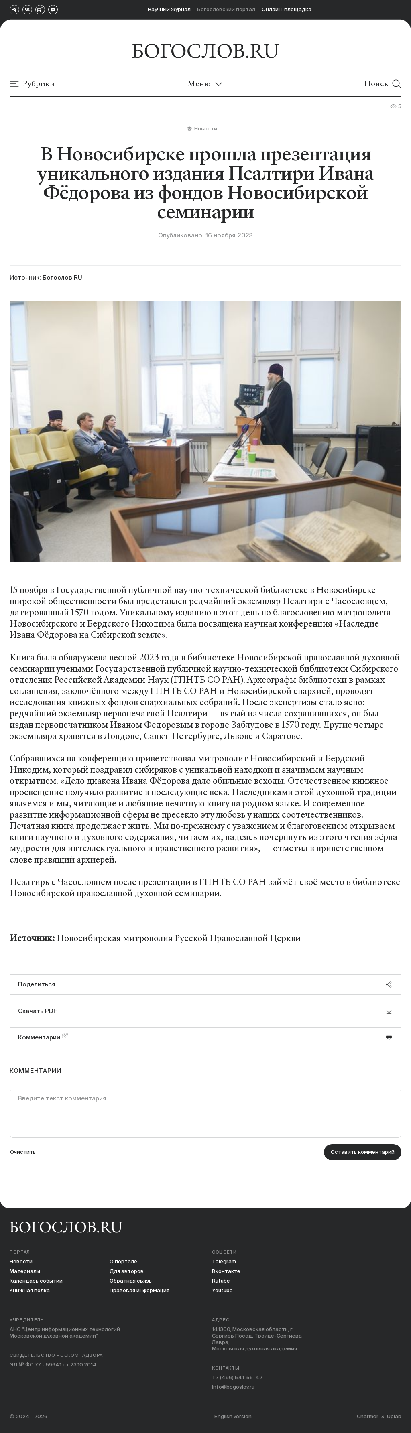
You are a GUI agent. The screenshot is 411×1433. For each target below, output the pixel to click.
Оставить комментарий (363, 1152)
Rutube (221, 1281)
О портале (123, 1261)
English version (233, 1416)
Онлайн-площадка (286, 9)
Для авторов (127, 1271)
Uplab (394, 1416)
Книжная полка (30, 1290)
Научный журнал (169, 9)
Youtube (222, 1290)
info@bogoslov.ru (233, 1387)
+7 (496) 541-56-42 (237, 1377)
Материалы (25, 1271)
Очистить (23, 1152)
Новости (21, 1261)
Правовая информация (139, 1290)
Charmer (367, 1416)
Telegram (224, 1261)
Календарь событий (36, 1281)
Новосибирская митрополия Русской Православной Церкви (179, 938)
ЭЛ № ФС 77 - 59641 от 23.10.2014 (53, 1365)
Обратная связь (131, 1281)
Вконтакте (226, 1271)
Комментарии (205, 1036)
